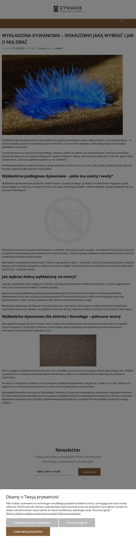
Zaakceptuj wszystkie (28, 531)
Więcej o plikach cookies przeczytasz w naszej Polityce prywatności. (43, 513)
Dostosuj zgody (77, 522)
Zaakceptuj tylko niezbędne (32, 522)
